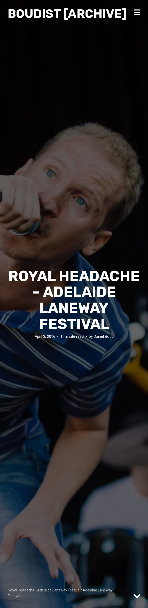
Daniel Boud (104, 336)
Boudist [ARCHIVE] (67, 13)
